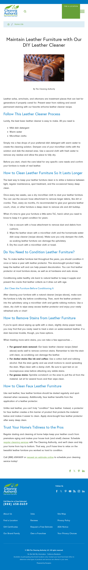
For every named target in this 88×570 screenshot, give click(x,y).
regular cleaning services (15, 442)
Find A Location (71, 6)
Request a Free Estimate (41, 527)
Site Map (62, 514)
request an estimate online (40, 457)
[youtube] (70, 491)
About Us (7, 514)
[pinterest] (65, 491)
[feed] (74, 491)
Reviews (34, 520)
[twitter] (61, 491)
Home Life (19, 24)
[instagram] (79, 491)
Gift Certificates (10, 527)
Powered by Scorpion (44, 563)
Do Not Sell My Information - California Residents (44, 554)
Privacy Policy (64, 520)
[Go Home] (9, 24)
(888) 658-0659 (15, 504)
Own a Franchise (38, 533)
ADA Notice (63, 527)
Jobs (32, 514)
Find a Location (10, 520)
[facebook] (57, 491)
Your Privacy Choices (67, 533)
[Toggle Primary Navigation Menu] (82, 11)
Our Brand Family (11, 533)
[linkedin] (83, 491)
